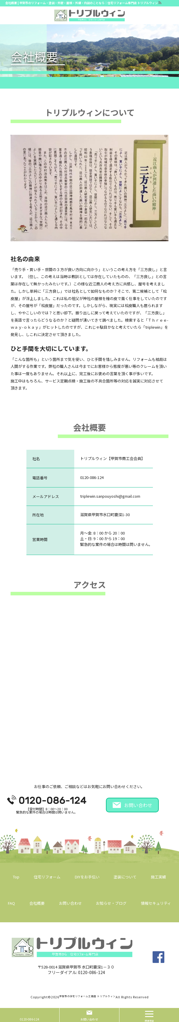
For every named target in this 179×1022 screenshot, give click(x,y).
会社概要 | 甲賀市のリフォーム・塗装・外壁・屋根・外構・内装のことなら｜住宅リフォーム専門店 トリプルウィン (81, 3)
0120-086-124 (91, 972)
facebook (158, 957)
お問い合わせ (138, 805)
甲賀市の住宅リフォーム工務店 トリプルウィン (87, 996)
